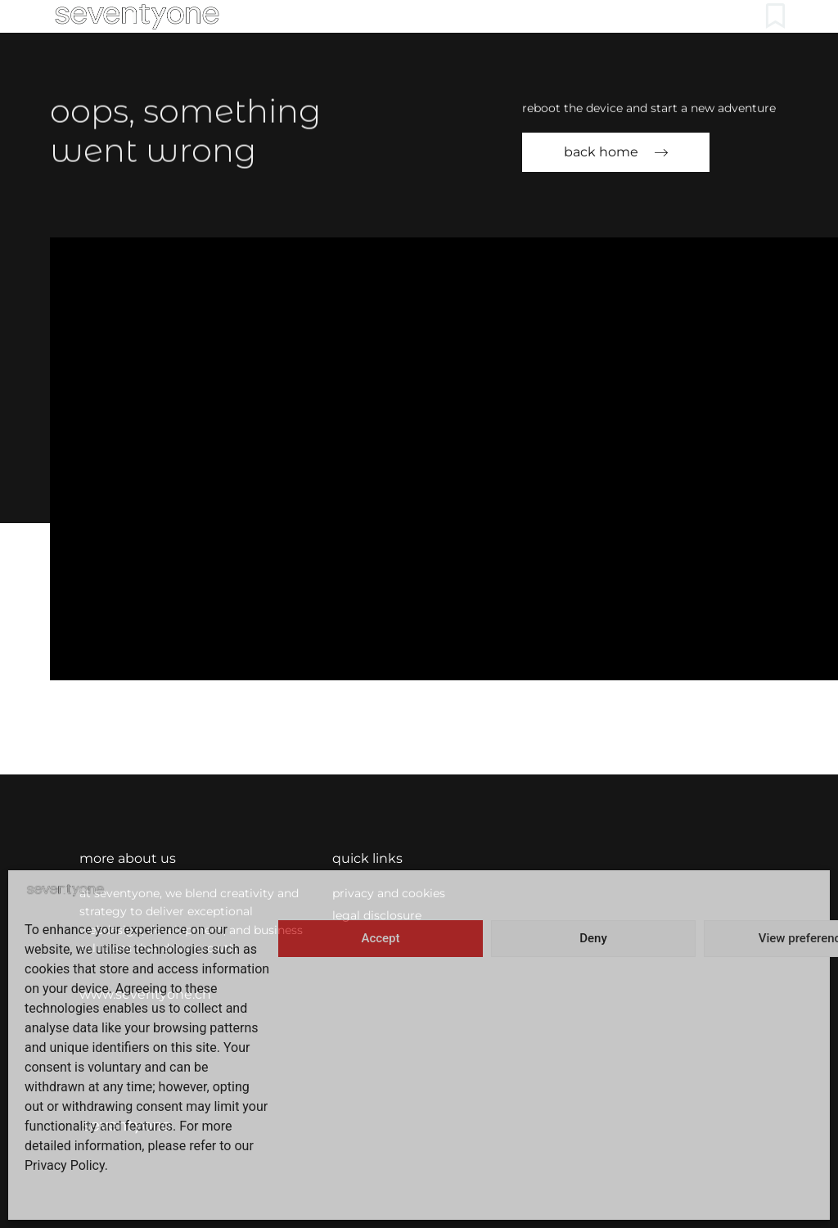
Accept (380, 938)
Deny (593, 938)
